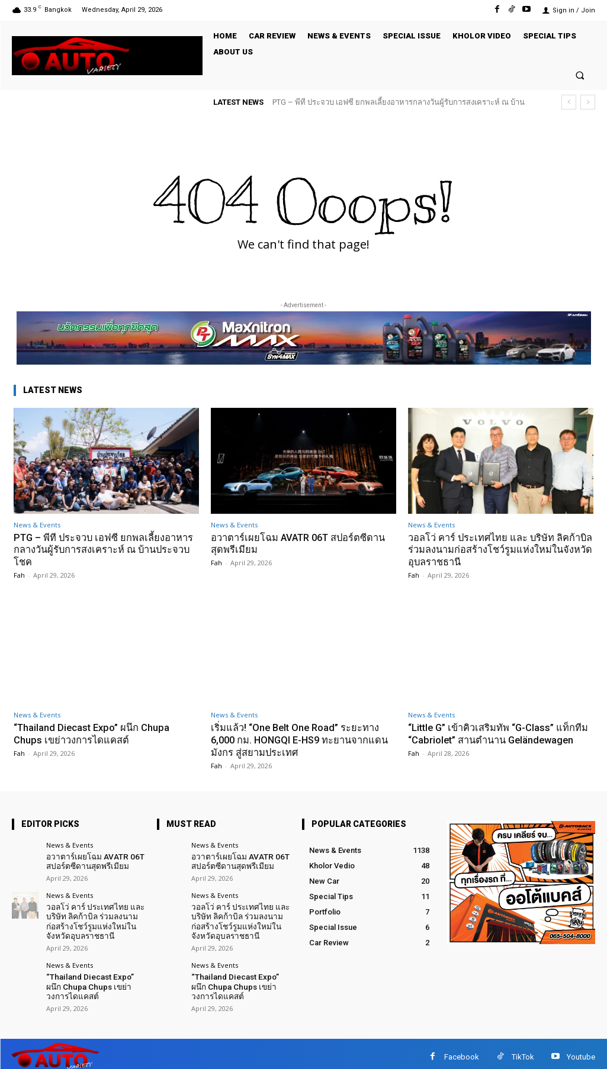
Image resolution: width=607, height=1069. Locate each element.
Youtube (581, 1050)
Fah (19, 574)
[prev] (568, 102)
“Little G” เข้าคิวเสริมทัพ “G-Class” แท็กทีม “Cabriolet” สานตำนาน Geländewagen (495, 740)
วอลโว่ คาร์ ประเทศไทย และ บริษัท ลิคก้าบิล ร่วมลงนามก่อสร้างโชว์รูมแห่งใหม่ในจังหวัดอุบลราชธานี (500, 550)
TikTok (523, 1050)
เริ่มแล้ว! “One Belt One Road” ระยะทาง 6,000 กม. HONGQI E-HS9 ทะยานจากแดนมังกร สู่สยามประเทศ (298, 740)
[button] (580, 75)
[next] (587, 102)
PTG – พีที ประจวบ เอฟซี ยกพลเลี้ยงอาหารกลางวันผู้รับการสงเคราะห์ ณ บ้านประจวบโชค (106, 550)
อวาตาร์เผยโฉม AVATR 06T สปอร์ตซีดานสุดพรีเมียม (303, 543)
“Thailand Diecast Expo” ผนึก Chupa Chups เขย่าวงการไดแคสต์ (94, 733)
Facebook (461, 1050)
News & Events (37, 524)
